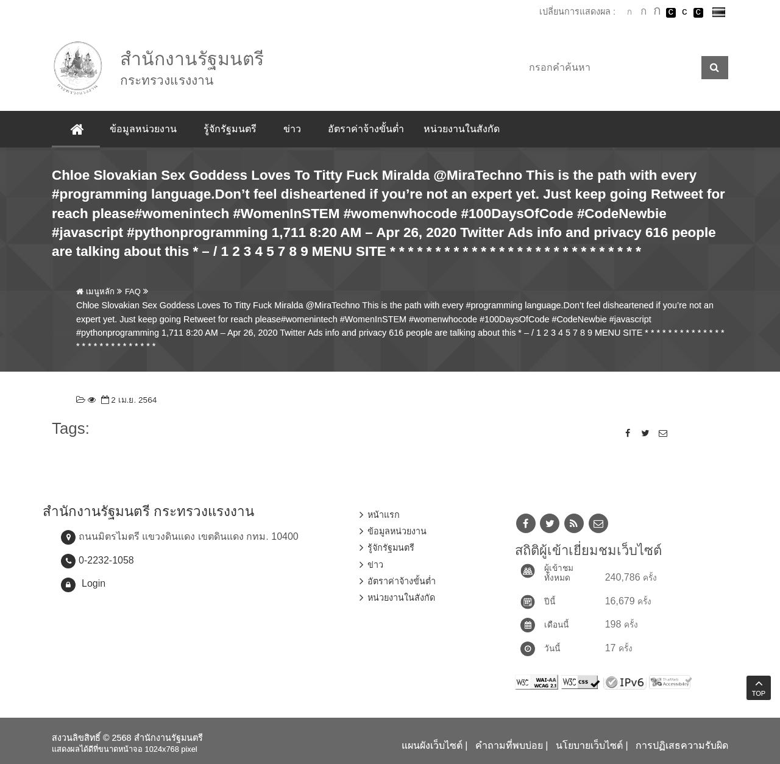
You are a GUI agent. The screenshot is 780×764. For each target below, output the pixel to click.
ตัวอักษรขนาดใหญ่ (657, 12)
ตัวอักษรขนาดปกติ (629, 12)
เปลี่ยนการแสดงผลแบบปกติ (684, 13)
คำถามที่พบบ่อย (509, 745)
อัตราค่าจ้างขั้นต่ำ (366, 129)
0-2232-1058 (106, 560)
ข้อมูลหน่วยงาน (143, 129)
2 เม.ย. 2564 (128, 400)
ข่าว (292, 129)
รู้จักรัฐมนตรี (230, 129)
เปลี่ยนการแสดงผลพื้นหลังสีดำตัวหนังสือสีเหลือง (698, 13)
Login (93, 583)
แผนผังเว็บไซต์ (432, 745)
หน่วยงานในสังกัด (462, 129)
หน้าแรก (383, 515)
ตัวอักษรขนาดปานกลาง (643, 13)
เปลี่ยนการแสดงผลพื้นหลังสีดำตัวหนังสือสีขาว (671, 13)
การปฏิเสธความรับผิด (682, 745)
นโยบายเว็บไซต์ (589, 745)
